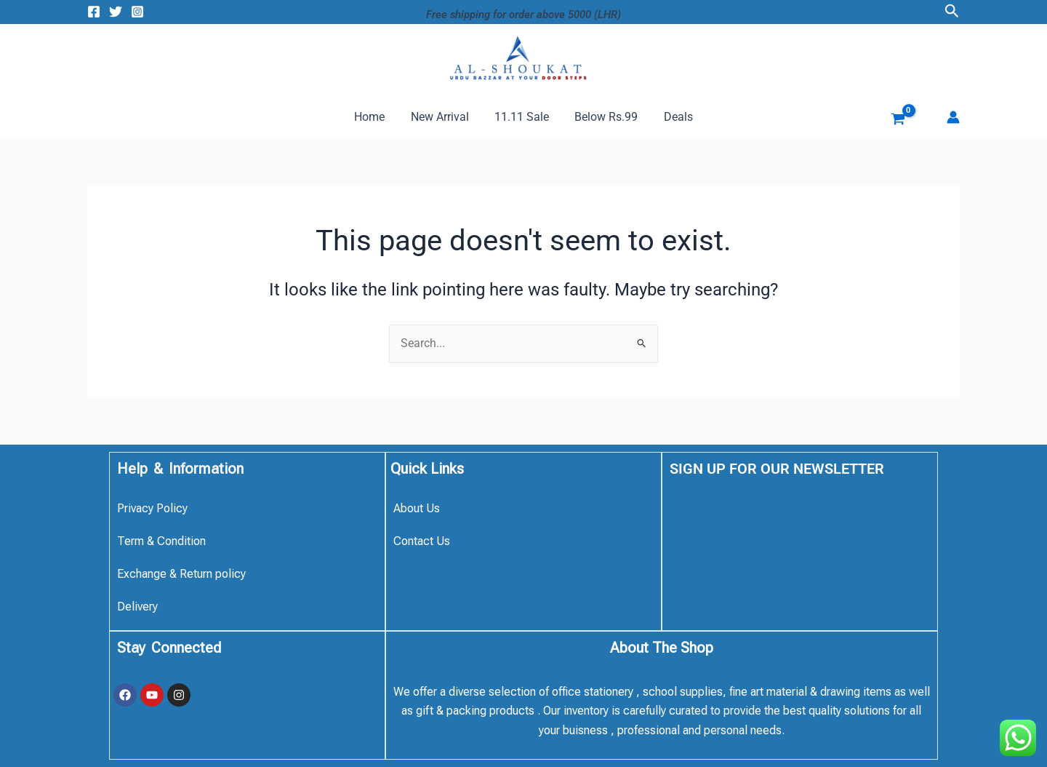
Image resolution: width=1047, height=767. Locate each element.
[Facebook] (93, 11)
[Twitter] (115, 11)
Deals (673, 117)
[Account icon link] (953, 117)
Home (374, 117)
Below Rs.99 (603, 117)
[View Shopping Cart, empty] (887, 120)
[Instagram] (137, 11)
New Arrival (442, 117)
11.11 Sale (521, 117)
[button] (952, 11)
